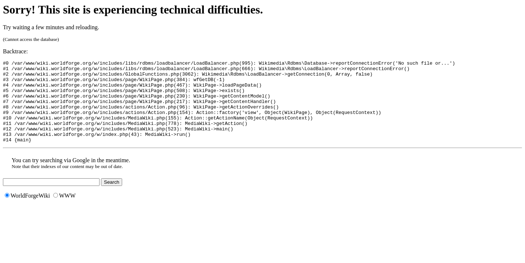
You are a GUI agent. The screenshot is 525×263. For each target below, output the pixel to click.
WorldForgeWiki (27, 212)
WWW (64, 212)
